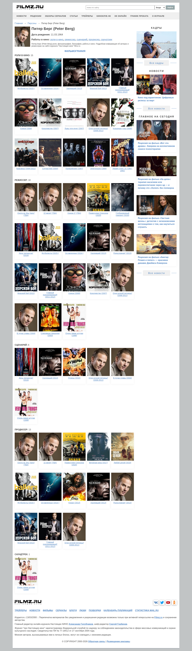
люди (82, 610)
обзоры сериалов (55, 16)
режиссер (70, 39)
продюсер (94, 39)
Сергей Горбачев (118, 624)
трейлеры (87, 16)
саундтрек (106, 39)
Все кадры (156, 63)
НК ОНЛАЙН (121, 16)
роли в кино (56, 39)
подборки (95, 610)
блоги (73, 610)
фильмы (48, 610)
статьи (74, 16)
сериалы (61, 610)
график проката (139, 16)
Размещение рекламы (118, 641)
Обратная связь (96, 641)
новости (22, 16)
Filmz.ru (158, 617)
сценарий (82, 39)
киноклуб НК (104, 16)
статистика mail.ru (147, 610)
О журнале (158, 16)
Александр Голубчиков (81, 624)
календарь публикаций (118, 610)
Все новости (156, 108)
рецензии (35, 16)
